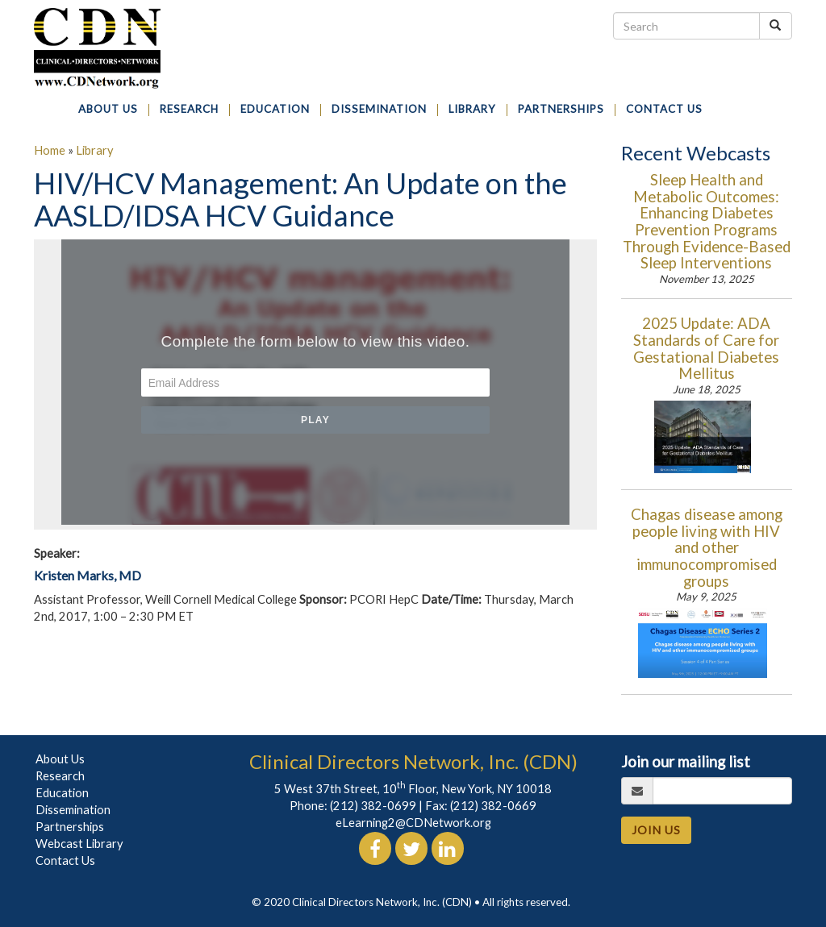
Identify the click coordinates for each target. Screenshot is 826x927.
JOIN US (656, 830)
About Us (60, 759)
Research (60, 776)
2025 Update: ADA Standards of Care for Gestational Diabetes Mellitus (706, 348)
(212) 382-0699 (373, 806)
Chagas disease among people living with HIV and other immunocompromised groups (706, 547)
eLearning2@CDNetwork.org (413, 822)
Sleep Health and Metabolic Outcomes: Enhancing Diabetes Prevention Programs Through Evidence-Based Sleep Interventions (707, 221)
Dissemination (73, 810)
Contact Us (65, 860)
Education (62, 793)
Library (95, 150)
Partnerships (69, 826)
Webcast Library (79, 843)
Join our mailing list (685, 762)
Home (49, 150)
